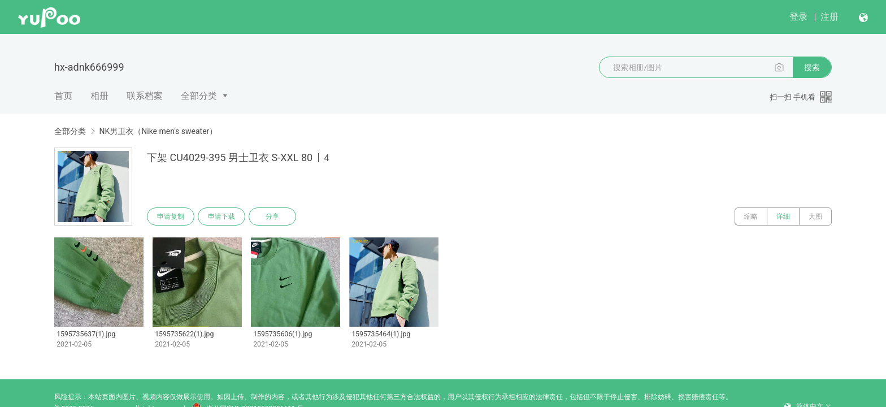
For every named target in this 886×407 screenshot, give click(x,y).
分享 (272, 216)
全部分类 (199, 95)
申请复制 (170, 216)
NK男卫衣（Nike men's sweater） (158, 131)
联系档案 (145, 95)
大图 (815, 216)
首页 (63, 95)
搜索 (812, 67)
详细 (783, 216)
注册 (829, 16)
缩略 (751, 216)
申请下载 (221, 216)
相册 (99, 95)
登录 (798, 16)
